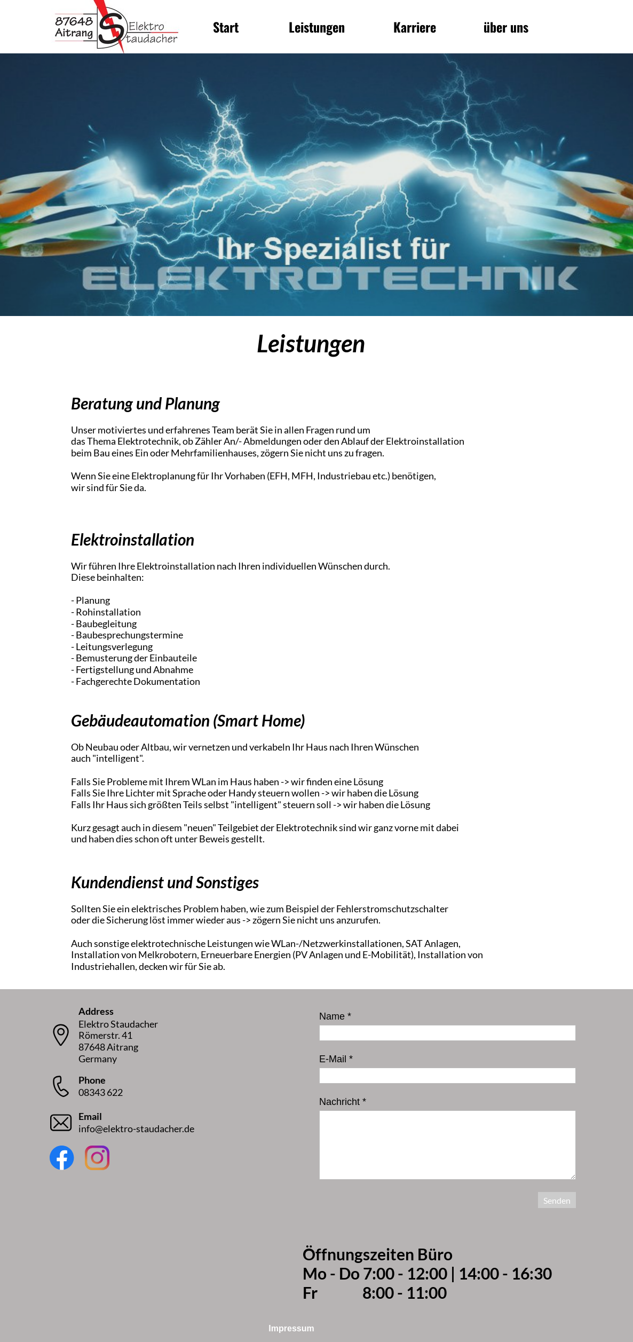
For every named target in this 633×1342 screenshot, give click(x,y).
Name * (335, 1016)
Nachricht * (342, 1101)
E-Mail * (336, 1059)
